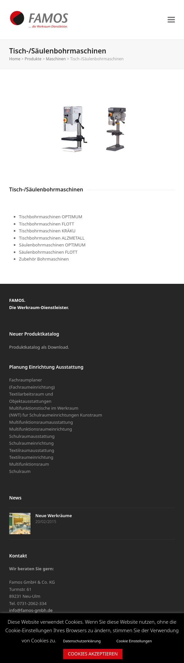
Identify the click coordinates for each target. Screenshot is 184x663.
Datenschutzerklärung (82, 640)
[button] (171, 19)
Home (14, 59)
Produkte (33, 59)
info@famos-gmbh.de (31, 610)
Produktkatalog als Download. (39, 347)
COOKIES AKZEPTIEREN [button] (93, 654)
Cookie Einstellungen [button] (134, 640)
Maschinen (56, 59)
